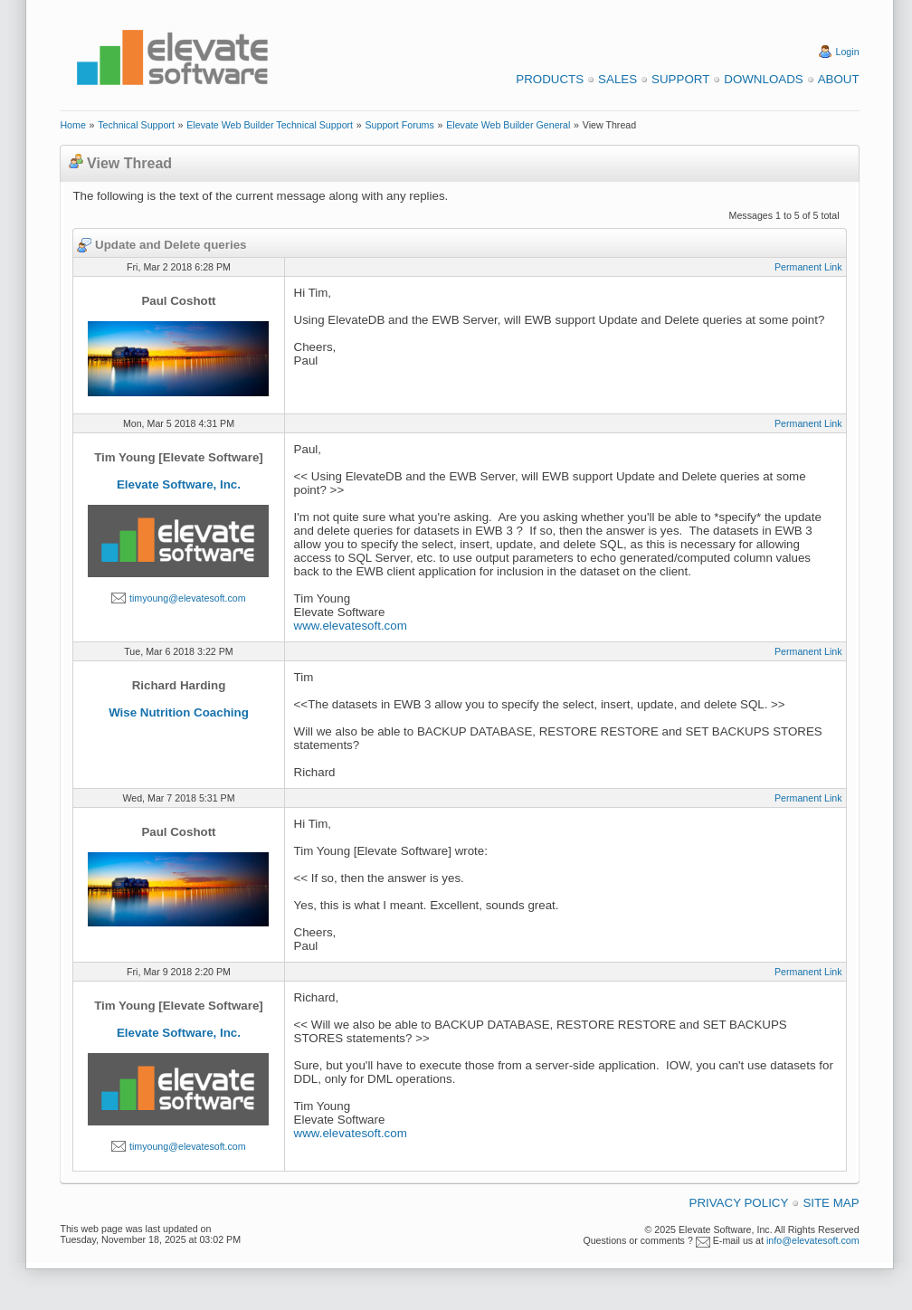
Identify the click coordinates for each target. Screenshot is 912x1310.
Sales (617, 79)
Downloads (763, 79)
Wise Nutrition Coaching (179, 712)
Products (550, 79)
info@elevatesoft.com (813, 1240)
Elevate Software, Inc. (179, 484)
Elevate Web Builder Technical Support (269, 124)
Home (72, 124)
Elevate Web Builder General (508, 124)
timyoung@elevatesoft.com (187, 598)
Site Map (831, 1203)
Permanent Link (808, 266)
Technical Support (136, 124)
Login (848, 51)
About (839, 79)
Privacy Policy (739, 1203)
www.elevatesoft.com (350, 625)
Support (680, 79)
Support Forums (399, 124)
